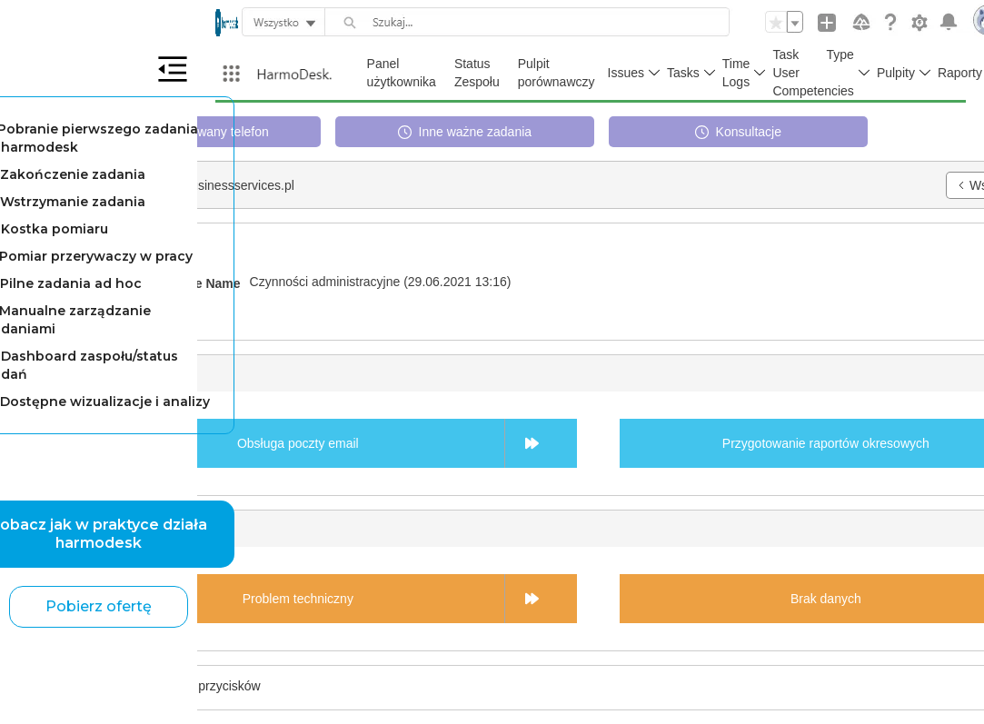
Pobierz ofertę (98, 606)
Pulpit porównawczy (556, 72)
